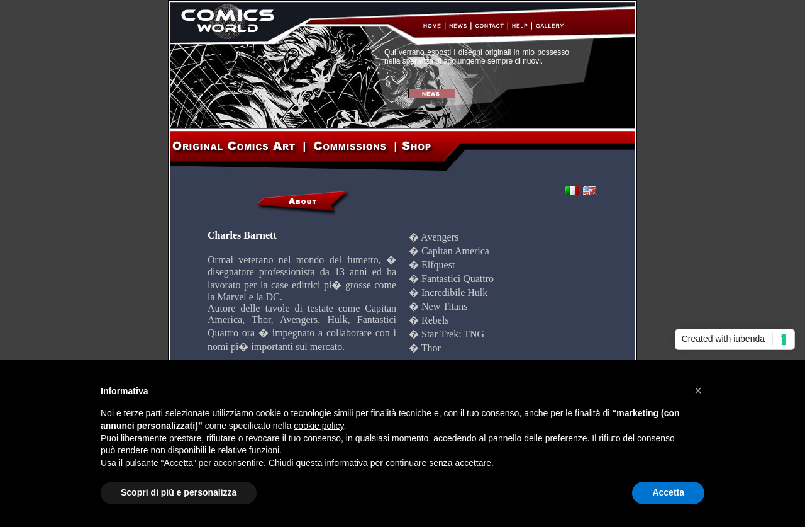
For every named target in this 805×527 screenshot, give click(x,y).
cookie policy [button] (318, 426)
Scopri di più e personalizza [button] (178, 492)
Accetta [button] (668, 492)
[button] (698, 390)
